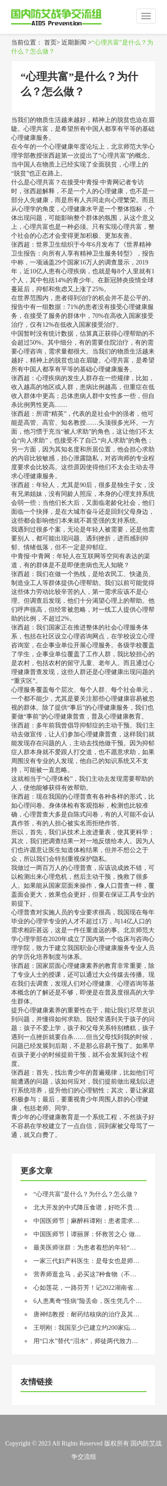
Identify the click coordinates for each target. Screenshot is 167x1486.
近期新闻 (73, 42)
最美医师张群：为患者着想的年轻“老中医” (92, 1247)
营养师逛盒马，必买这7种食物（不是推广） (94, 1274)
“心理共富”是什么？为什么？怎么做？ (85, 1194)
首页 (50, 42)
